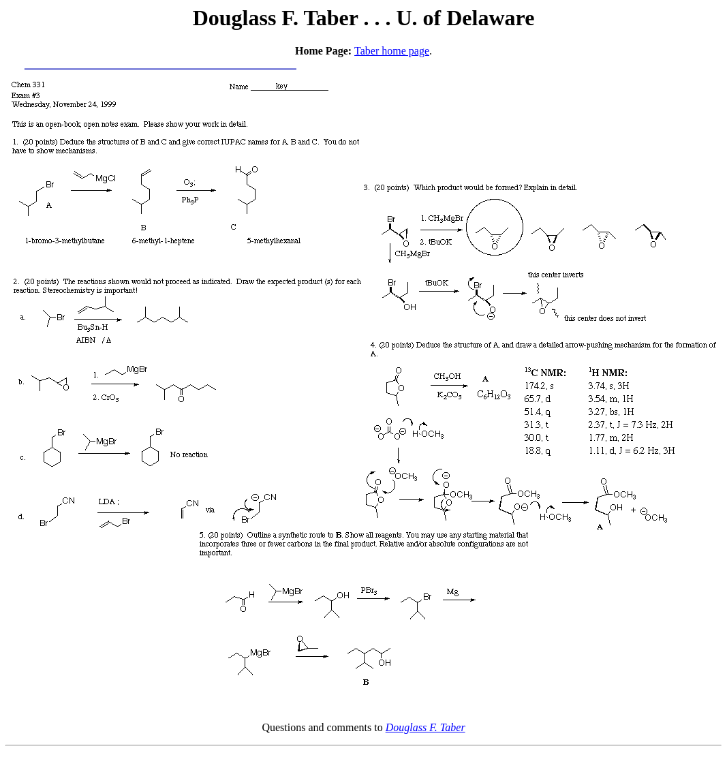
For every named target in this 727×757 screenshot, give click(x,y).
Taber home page (391, 51)
